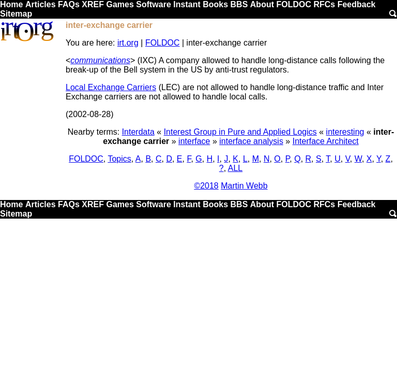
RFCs (324, 4)
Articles (40, 4)
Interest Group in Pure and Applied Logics (240, 131)
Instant (186, 4)
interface (194, 141)
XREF (93, 4)
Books (215, 4)
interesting (345, 131)
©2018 (206, 185)
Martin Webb (244, 185)
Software (153, 4)
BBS (239, 4)
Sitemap (16, 13)
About (262, 4)
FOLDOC (293, 4)
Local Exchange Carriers (111, 87)
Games (119, 4)
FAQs (69, 4)
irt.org (128, 42)
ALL (235, 168)
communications (100, 60)
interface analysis (251, 141)
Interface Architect (326, 141)
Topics (119, 158)
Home (11, 4)
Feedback (357, 4)
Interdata (138, 131)
